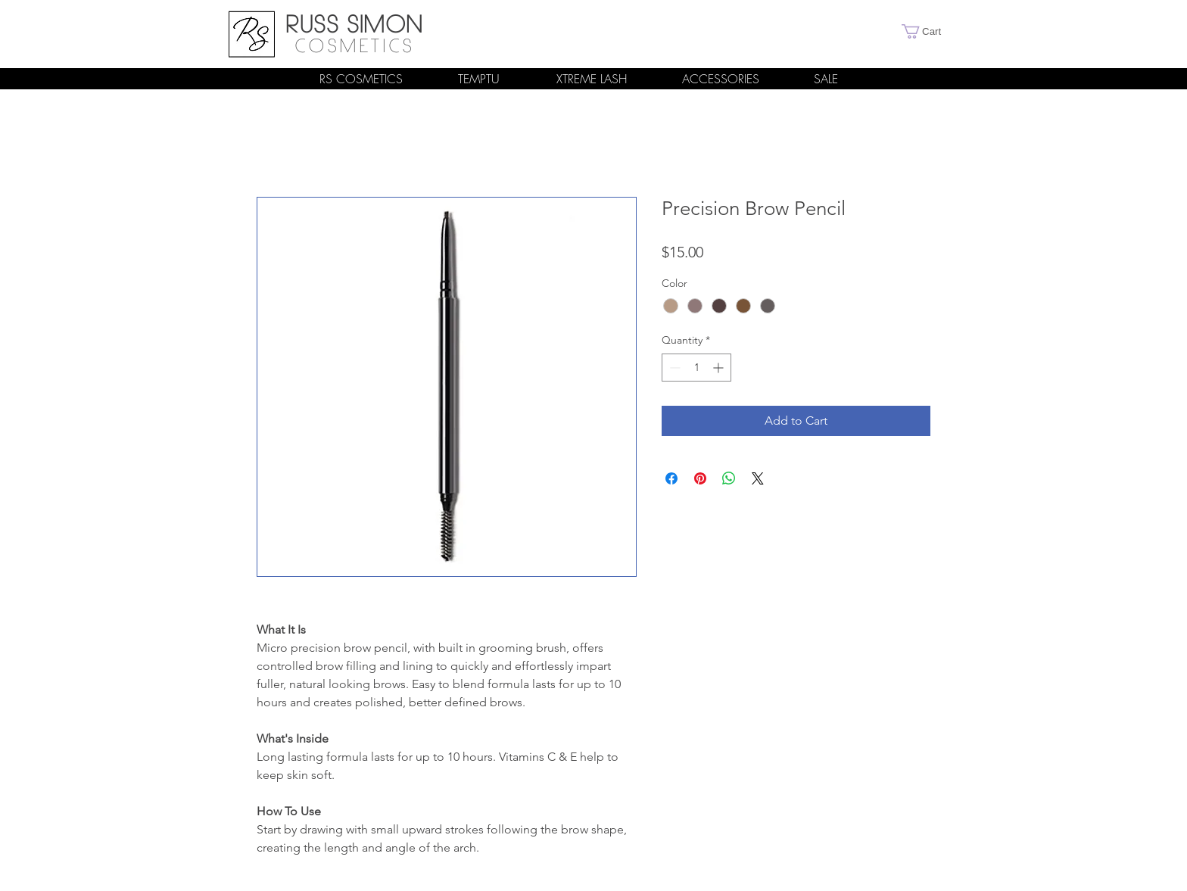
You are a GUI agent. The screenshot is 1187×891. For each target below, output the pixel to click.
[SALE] (826, 78)
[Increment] (719, 367)
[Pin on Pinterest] (700, 478)
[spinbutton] (696, 367)
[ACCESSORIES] (721, 78)
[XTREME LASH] (591, 78)
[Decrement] (673, 367)
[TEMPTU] (478, 78)
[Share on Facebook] (671, 478)
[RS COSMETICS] (361, 78)
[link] (929, 31)
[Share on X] (758, 478)
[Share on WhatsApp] (729, 478)
